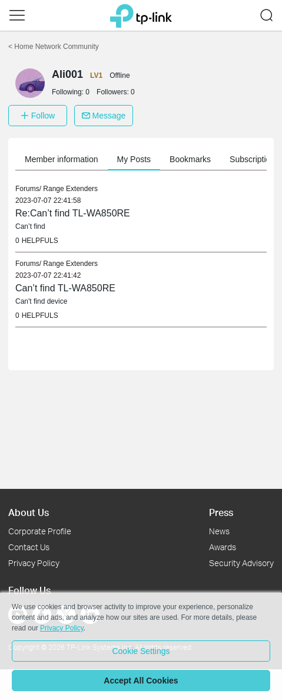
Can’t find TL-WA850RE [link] (65, 288)
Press (221, 512)
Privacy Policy (33, 563)
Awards (222, 547)
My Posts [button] (134, 159)
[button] (17, 15)
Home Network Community (53, 46)
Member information (61, 159)
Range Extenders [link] (70, 189)
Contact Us (28, 547)
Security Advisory (241, 563)
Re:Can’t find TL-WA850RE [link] (72, 213)
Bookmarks (190, 159)
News (219, 531)
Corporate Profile (39, 531)
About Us (28, 512)
